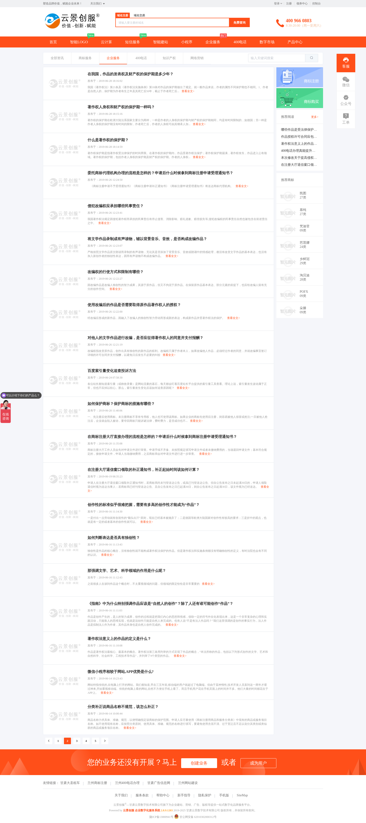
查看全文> (188, 91)
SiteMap (242, 795)
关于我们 (121, 795)
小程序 (186, 42)
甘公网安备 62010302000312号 (195, 817)
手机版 (224, 795)
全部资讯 (57, 58)
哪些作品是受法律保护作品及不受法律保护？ (313, 129)
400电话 (239, 42)
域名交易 (139, 15)
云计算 (106, 42)
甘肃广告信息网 (158, 783)
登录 (277, 3)
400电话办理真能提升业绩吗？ (303, 150)
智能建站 (160, 42)
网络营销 (197, 58)
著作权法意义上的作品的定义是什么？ (309, 143)
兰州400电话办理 (127, 783)
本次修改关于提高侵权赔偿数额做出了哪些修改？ (317, 157)
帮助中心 (162, 795)
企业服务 (212, 42)
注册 (289, 3)
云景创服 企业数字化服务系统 (141, 810)
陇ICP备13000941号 (161, 817)
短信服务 (132, 42)
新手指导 (183, 795)
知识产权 (169, 58)
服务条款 (142, 795)
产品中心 (295, 42)
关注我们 (98, 3)
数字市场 (267, 42)
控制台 (316, 3)
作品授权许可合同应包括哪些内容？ (307, 136)
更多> (314, 117)
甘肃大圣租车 (70, 783)
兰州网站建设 (188, 783)
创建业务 (199, 763)
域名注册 (122, 15)
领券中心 (302, 3)
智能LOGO (79, 42)
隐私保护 (204, 795)
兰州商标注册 (97, 783)
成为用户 (258, 763)
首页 (53, 42)
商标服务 (85, 58)
